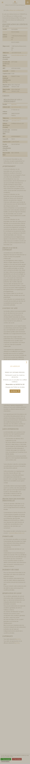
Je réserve (15, 391)
